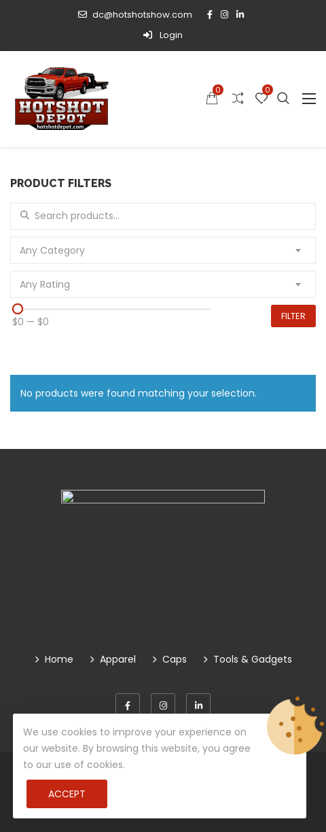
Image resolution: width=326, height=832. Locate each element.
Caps (174, 659)
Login (163, 35)
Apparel (118, 659)
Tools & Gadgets (252, 659)
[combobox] (163, 250)
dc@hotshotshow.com (135, 14)
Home (59, 659)
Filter (293, 316)
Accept (67, 794)
